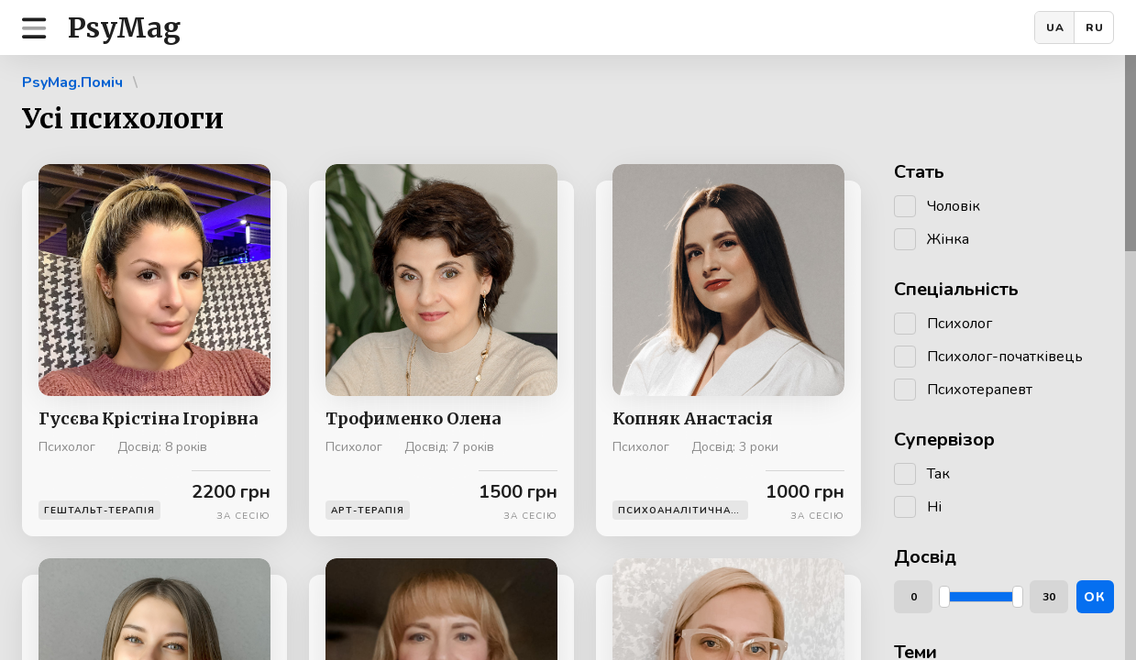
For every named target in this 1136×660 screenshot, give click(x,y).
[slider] (944, 597)
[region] (568, 357)
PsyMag (124, 27)
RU (1095, 27)
